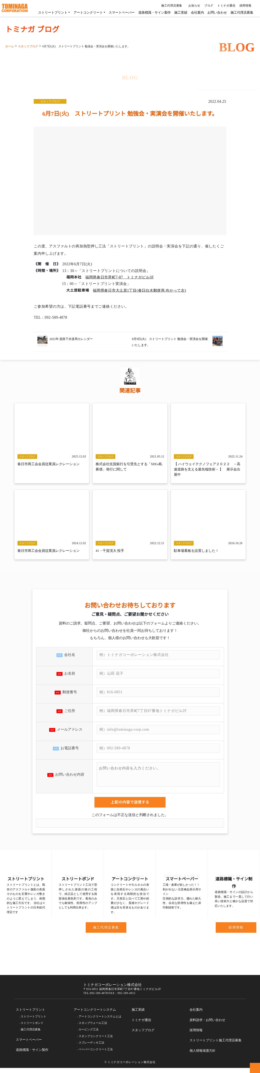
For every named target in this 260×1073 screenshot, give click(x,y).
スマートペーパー (120, 12)
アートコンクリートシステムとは (100, 1021)
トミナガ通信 (225, 6)
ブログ (207, 6)
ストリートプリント (30, 1014)
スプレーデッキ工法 (91, 1048)
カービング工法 (89, 1035)
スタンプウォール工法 (93, 1028)
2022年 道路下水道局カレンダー (74, 338)
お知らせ (193, 6)
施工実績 (178, 12)
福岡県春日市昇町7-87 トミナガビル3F (120, 277)
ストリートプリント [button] (51, 12)
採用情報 (246, 6)
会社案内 (195, 12)
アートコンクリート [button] (86, 12)
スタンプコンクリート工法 (96, 1041)
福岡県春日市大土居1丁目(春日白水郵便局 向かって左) (139, 290)
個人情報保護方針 (203, 1055)
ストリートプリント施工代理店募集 (216, 1045)
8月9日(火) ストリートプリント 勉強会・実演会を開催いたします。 (168, 341)
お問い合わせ (215, 12)
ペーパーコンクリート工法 (96, 1054)
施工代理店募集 (170, 6)
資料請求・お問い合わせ (207, 1024)
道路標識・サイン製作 (152, 12)
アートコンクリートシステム (95, 1014)
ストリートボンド (32, 1028)
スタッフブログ (50, 101)
